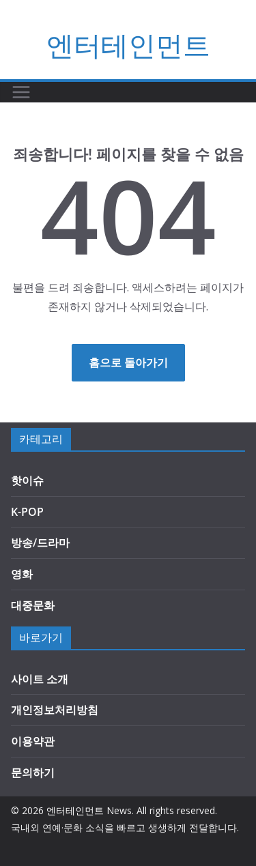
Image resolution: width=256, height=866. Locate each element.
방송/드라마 (40, 542)
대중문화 (33, 605)
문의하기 (33, 772)
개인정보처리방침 (54, 709)
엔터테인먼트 (128, 44)
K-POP (27, 511)
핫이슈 (27, 480)
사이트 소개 (39, 679)
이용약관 (33, 741)
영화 (22, 573)
